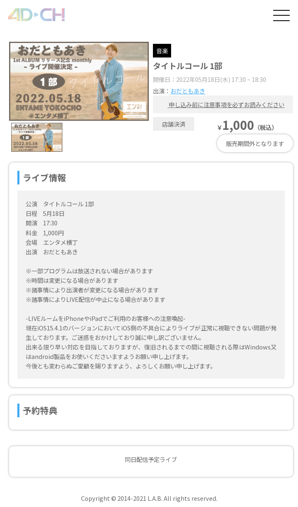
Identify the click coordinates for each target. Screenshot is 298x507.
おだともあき (187, 90)
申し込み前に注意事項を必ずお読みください (220, 104)
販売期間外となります (255, 143)
